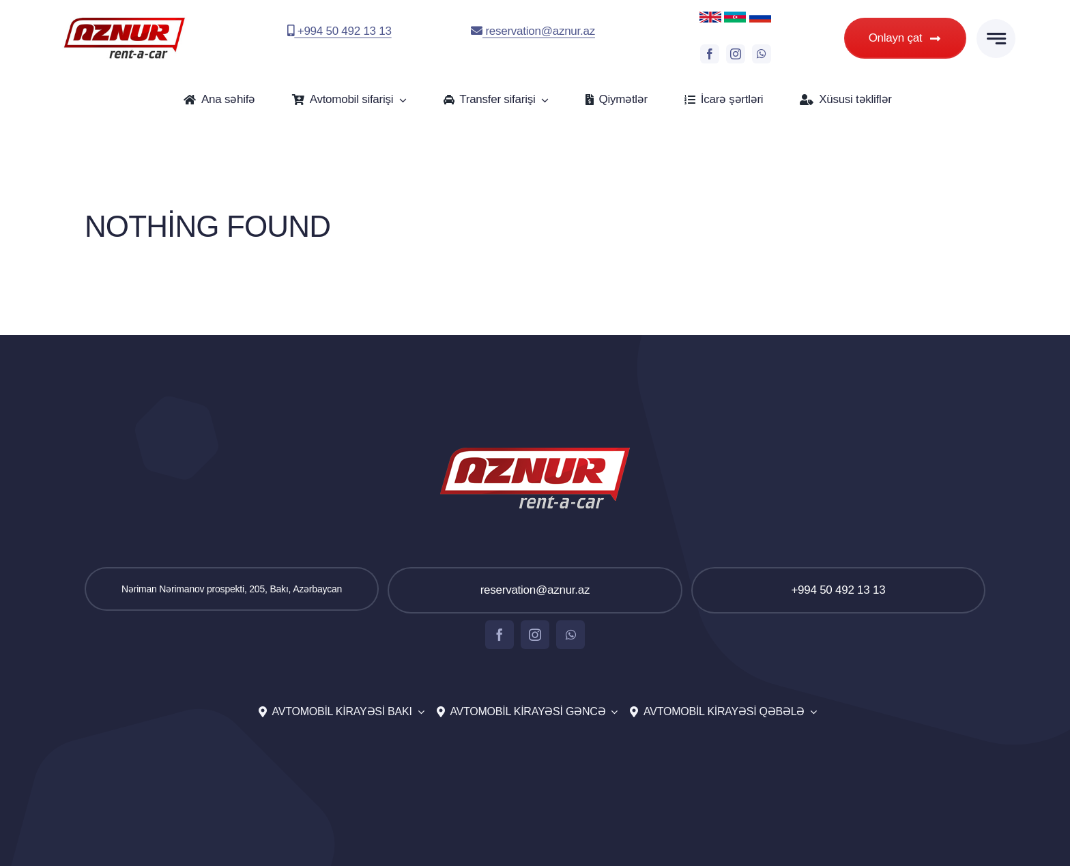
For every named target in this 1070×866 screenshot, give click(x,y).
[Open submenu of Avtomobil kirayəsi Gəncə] (611, 712)
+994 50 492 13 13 (339, 31)
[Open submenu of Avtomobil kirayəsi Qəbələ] (811, 712)
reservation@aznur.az (533, 31)
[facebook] (709, 53)
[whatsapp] (761, 53)
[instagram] (735, 53)
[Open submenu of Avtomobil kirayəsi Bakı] (418, 712)
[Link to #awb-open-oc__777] (996, 38)
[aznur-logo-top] (124, 20)
